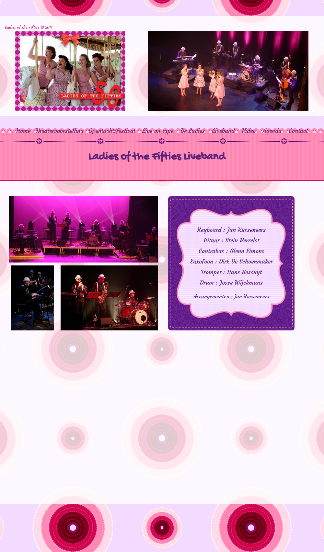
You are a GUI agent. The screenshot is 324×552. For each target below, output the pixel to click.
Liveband (223, 131)
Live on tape (157, 131)
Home (23, 131)
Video (249, 131)
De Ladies (190, 131)
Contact (298, 131)
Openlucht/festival (111, 131)
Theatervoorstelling (59, 131)
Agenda (272, 131)
